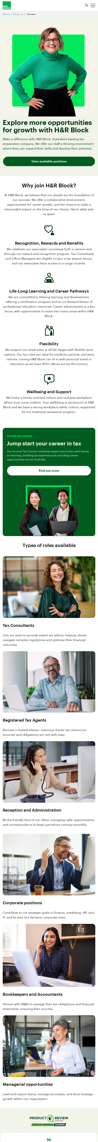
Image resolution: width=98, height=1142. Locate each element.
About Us (18, 14)
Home (6, 14)
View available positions (49, 161)
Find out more (49, 470)
